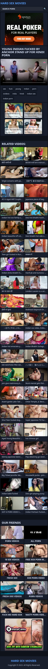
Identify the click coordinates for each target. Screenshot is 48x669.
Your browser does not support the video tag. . (24, 72)
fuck (11, 89)
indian (26, 89)
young (18, 89)
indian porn (8, 98)
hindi (22, 93)
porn (34, 89)
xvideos (6, 93)
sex (4, 89)
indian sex (31, 93)
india (15, 93)
